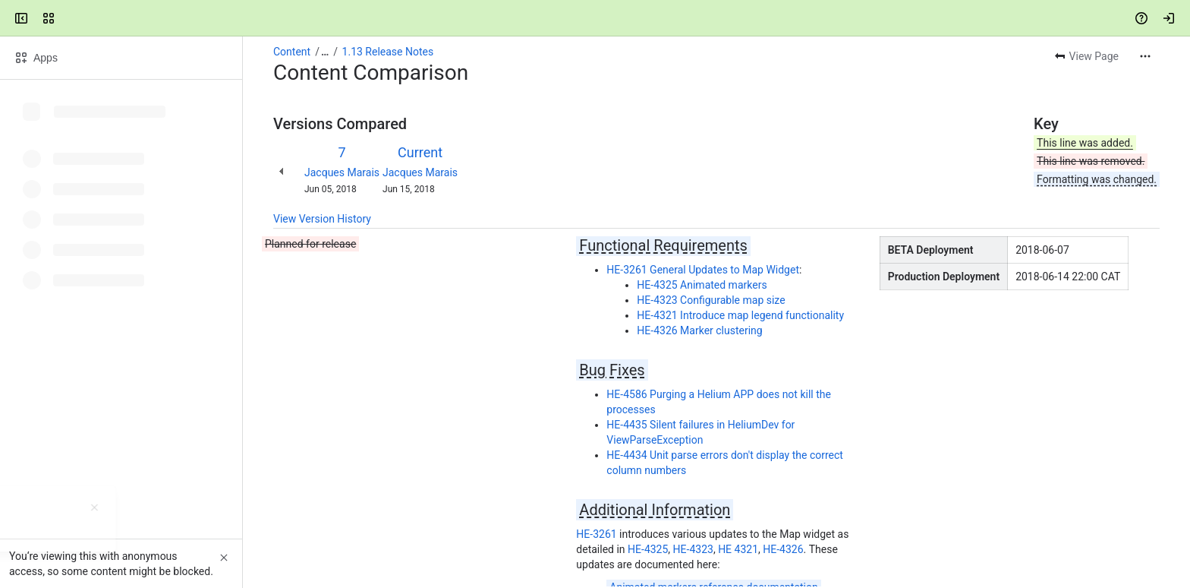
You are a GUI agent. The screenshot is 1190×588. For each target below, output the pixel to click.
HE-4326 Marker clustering (699, 330)
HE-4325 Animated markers (702, 285)
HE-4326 (783, 549)
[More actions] (1145, 56)
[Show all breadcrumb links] (325, 51)
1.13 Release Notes (388, 52)
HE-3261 (626, 270)
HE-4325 (648, 549)
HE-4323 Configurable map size (711, 300)
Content (291, 52)
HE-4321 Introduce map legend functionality (740, 315)
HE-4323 (693, 549)
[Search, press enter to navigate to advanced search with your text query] (592, 18)
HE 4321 (738, 549)
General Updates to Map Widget (723, 270)
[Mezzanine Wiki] (70, 18)
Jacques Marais (341, 172)
